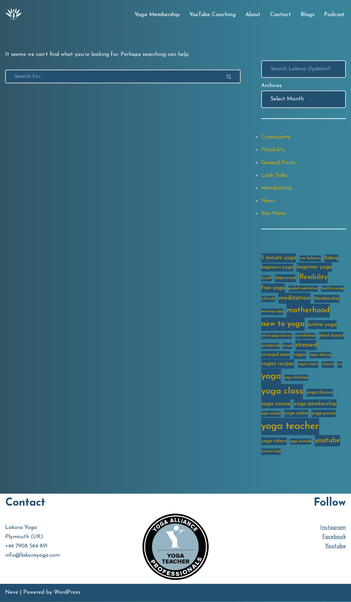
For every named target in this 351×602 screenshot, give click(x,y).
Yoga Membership (157, 14)
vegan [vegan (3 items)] (299, 355)
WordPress (67, 593)
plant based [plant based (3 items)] (331, 336)
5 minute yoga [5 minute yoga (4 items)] (278, 258)
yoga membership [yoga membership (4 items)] (315, 404)
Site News (273, 214)
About (253, 14)
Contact (280, 14)
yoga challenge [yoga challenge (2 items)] (296, 378)
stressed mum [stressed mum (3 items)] (275, 355)
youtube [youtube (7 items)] (327, 441)
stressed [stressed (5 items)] (306, 346)
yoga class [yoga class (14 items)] (282, 392)
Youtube (335, 547)
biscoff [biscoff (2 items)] (266, 279)
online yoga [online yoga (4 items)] (322, 325)
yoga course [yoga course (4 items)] (275, 404)
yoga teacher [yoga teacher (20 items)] (290, 427)
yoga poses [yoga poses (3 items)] (324, 414)
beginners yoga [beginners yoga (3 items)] (277, 267)
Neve (11, 593)
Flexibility (273, 150)
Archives (271, 85)
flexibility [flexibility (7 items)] (314, 278)
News (268, 201)
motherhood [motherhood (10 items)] (308, 311)
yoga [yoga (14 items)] (271, 377)
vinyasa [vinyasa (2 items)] (328, 365)
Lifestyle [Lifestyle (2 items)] (268, 299)
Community (275, 137)
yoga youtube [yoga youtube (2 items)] (300, 442)
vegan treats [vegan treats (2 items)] (308, 365)
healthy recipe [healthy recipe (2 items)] (332, 289)
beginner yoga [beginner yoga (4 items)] (314, 267)
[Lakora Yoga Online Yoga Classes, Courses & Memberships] (13, 14)
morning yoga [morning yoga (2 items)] (272, 312)
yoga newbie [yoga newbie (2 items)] (271, 414)
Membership (276, 188)
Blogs (307, 14)
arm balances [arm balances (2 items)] (310, 259)
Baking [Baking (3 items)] (331, 258)
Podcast (334, 14)
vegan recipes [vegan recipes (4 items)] (277, 364)
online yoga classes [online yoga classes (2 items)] (276, 336)
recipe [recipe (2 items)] (287, 346)
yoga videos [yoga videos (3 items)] (274, 442)
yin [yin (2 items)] (339, 365)
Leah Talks (274, 175)
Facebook (334, 538)
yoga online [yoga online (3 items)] (296, 414)
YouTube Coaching (212, 14)
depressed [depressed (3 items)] (285, 279)
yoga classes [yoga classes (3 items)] (319, 393)
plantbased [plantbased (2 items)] (270, 346)
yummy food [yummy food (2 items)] (271, 452)
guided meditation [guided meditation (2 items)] (303, 289)
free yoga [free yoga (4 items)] (273, 288)
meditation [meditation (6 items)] (294, 299)
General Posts (278, 163)
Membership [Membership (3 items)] (326, 299)
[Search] (111, 76)
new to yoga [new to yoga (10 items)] (283, 324)
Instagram (333, 528)
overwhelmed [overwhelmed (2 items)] (305, 336)
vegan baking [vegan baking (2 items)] (320, 356)
